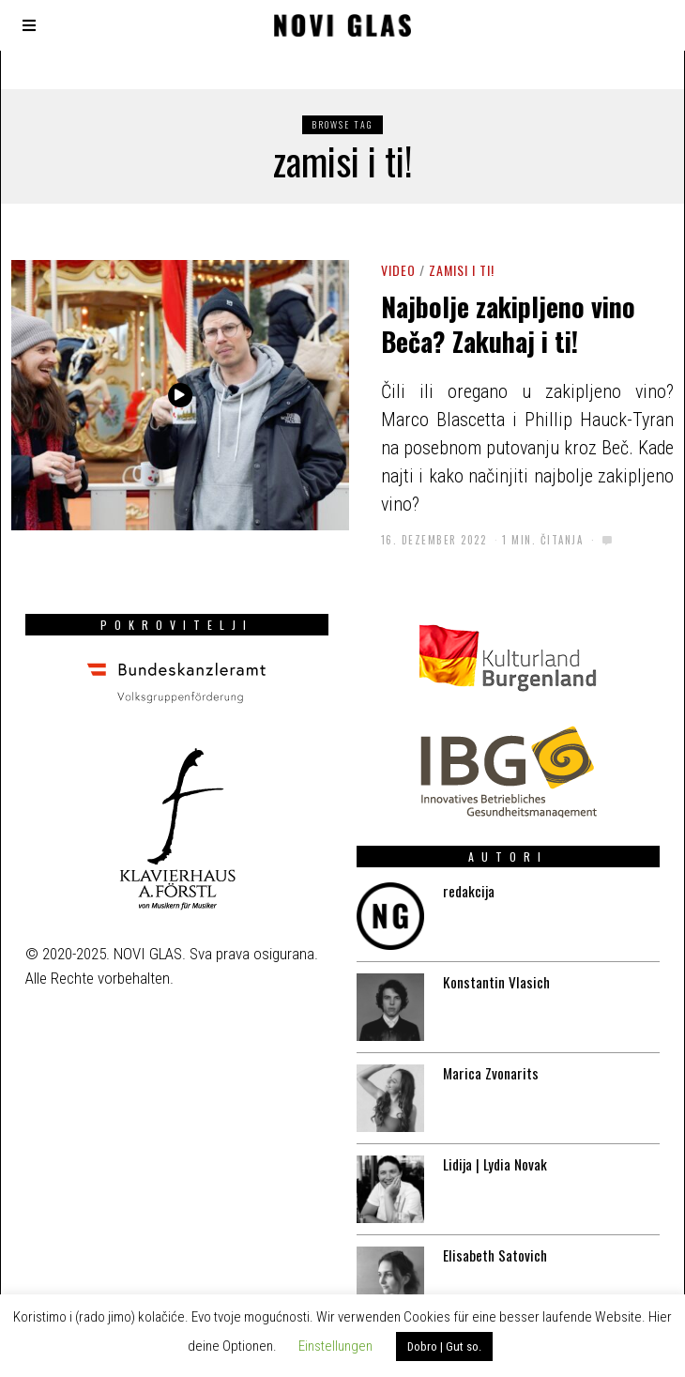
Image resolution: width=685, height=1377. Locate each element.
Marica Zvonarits (486, 1054)
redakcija (462, 864)
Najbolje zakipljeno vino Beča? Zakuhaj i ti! (508, 323)
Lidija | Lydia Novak (492, 1149)
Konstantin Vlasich (492, 959)
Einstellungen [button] (335, 1346)
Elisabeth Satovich (491, 1244)
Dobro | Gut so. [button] (444, 1346)
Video (398, 270)
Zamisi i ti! (462, 270)
